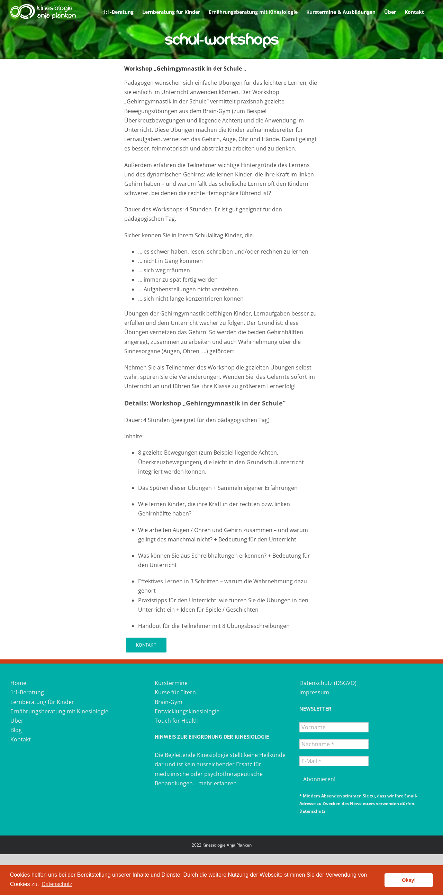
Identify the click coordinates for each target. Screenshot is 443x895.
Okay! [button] (409, 880)
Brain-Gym (168, 702)
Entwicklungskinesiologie (187, 711)
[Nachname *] (334, 744)
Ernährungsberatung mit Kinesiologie (59, 711)
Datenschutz (312, 811)
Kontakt (20, 739)
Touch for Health (177, 720)
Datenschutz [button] (57, 884)
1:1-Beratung (27, 692)
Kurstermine (171, 683)
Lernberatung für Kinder (42, 702)
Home (18, 683)
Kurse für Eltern (175, 692)
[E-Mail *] (334, 761)
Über (17, 720)
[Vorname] (334, 727)
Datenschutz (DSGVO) (327, 683)
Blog (16, 730)
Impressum (314, 692)
